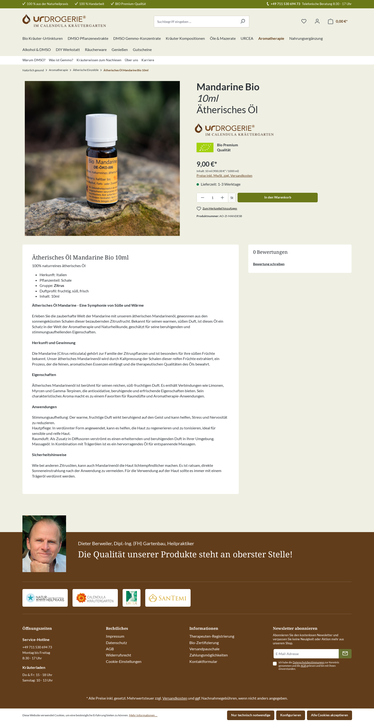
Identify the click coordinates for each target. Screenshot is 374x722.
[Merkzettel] (304, 21)
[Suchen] (242, 21)
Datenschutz (116, 642)
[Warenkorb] (338, 21)
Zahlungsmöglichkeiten (208, 655)
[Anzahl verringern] (202, 198)
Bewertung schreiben (269, 264)
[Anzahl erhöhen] (223, 198)
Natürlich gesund (33, 70)
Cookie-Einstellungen (123, 661)
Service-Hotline (36, 639)
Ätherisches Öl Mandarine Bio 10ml (126, 70)
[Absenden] (345, 653)
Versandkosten (174, 698)
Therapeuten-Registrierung (211, 636)
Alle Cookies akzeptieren (329, 715)
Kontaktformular (203, 661)
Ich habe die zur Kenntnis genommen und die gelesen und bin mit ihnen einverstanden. (309, 666)
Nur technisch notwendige (250, 715)
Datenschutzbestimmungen (308, 662)
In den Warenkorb (277, 197)
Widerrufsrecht (118, 655)
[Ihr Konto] (317, 21)
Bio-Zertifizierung (204, 642)
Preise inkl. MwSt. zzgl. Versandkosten (224, 175)
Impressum (115, 636)
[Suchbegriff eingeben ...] (195, 21)
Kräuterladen (33, 667)
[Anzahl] (212, 198)
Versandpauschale (204, 648)
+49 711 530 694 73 (285, 4)
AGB (110, 648)
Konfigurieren (290, 715)
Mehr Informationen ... (143, 715)
